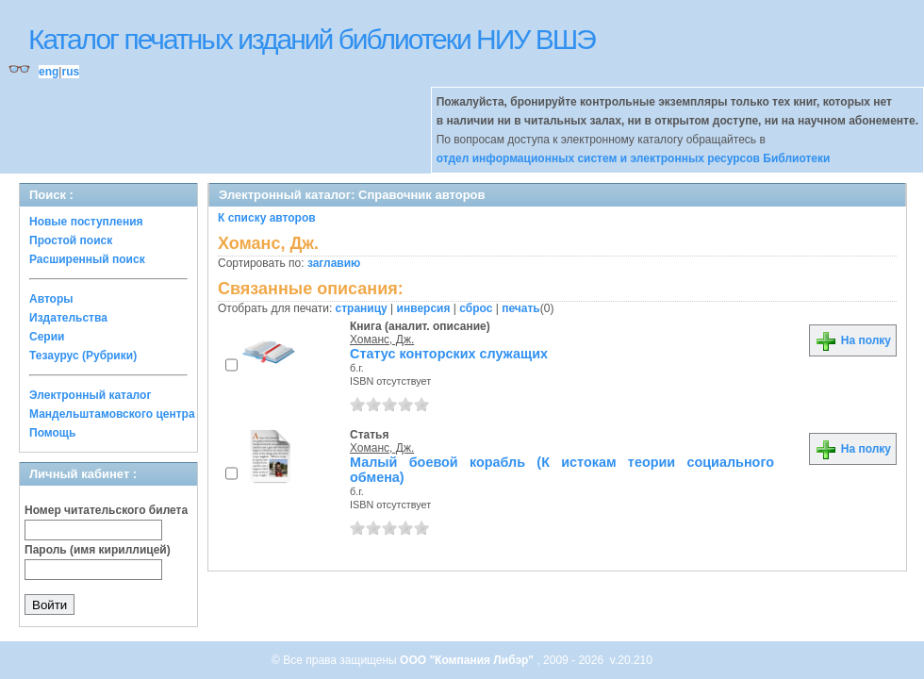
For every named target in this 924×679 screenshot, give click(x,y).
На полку (853, 340)
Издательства (68, 317)
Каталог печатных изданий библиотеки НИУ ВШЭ (311, 39)
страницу (362, 308)
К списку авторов (267, 217)
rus (70, 71)
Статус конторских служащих (449, 353)
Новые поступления (86, 221)
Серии (46, 336)
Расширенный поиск (87, 259)
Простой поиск (70, 240)
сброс (475, 308)
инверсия (424, 308)
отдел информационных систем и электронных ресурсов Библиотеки (634, 158)
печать (521, 308)
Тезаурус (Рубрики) (83, 355)
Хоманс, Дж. (382, 339)
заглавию (333, 263)
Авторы (51, 299)
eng (48, 71)
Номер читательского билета (106, 510)
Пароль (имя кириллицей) (98, 549)
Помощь (52, 432)
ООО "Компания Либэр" (468, 660)
